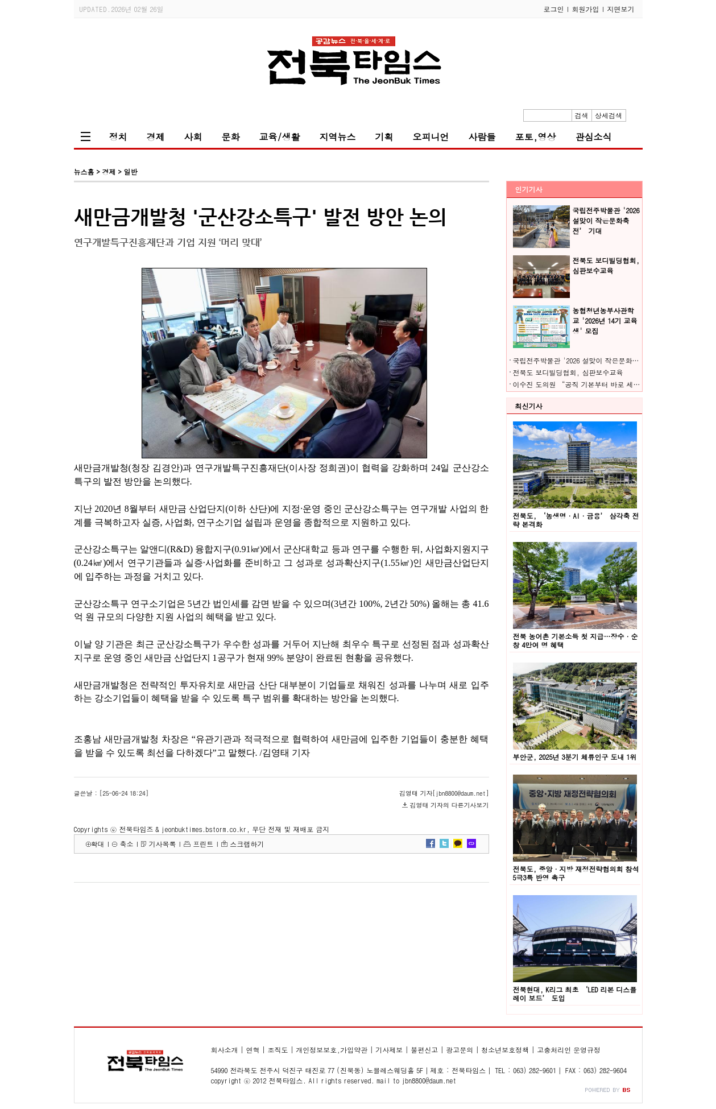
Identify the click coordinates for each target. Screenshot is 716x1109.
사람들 (482, 136)
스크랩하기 (247, 844)
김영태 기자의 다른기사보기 (449, 805)
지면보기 (621, 9)
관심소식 (594, 136)
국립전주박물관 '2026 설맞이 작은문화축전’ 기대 (606, 220)
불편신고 (424, 1049)
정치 (118, 136)
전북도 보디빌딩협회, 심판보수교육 (606, 265)
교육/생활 (279, 136)
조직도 (277, 1049)
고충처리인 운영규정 (569, 1049)
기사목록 (162, 844)
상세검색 (608, 115)
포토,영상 (535, 136)
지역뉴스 (338, 136)
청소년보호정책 (505, 1049)
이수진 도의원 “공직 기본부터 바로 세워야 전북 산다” (599, 384)
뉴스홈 (84, 171)
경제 (156, 136)
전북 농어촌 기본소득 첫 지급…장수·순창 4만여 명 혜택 (575, 640)
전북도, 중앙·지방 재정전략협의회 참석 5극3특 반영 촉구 (576, 873)
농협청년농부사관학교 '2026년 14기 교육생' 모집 (605, 320)
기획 (384, 136)
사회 (193, 136)
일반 (130, 171)
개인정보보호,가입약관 (331, 1049)
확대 (98, 844)
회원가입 (585, 9)
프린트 (203, 844)
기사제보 (389, 1049)
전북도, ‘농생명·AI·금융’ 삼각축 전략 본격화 (576, 520)
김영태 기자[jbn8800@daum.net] (444, 793)
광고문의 (459, 1049)
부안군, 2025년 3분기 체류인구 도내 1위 (575, 757)
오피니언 (431, 136)
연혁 (252, 1049)
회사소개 (224, 1049)
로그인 (554, 9)
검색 (582, 115)
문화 (231, 136)
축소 (126, 844)
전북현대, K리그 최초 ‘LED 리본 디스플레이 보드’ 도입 (575, 993)
